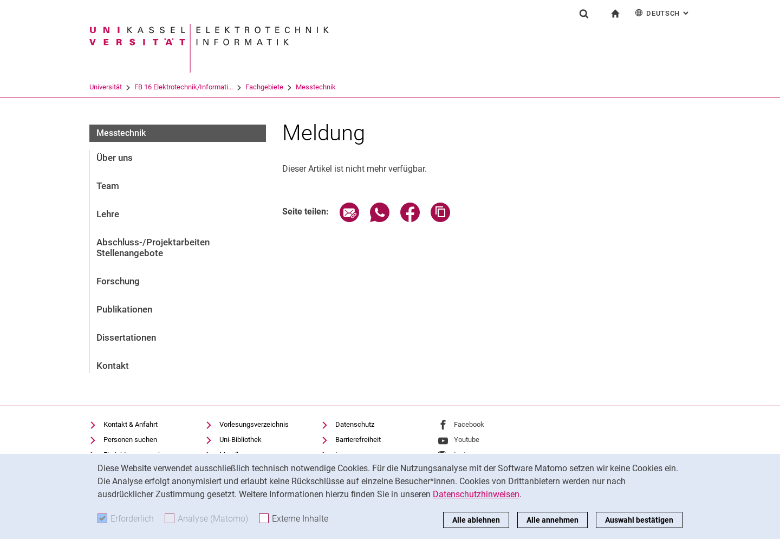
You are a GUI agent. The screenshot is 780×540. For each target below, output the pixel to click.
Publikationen (124, 309)
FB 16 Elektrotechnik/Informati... (183, 87)
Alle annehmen (552, 520)
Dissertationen (126, 337)
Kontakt (112, 365)
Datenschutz (354, 424)
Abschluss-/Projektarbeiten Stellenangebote (153, 247)
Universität (105, 87)
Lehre (107, 214)
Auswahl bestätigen (639, 520)
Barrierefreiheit (358, 439)
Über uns (114, 157)
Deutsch (663, 12)
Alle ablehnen (476, 520)
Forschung (118, 281)
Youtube (466, 439)
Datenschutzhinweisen (476, 494)
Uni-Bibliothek (240, 439)
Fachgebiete (264, 87)
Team (107, 185)
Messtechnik (316, 87)
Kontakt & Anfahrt (130, 424)
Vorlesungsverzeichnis (254, 424)
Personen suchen (130, 439)
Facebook (469, 424)
